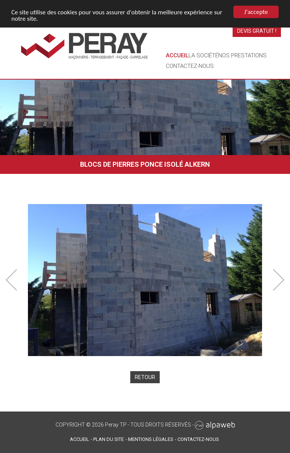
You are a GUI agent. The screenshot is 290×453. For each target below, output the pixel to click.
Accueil (177, 55)
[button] (17, 280)
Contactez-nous (190, 66)
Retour (145, 377)
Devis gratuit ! (256, 31)
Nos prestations (242, 55)
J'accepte (256, 12)
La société (203, 55)
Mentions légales (150, 439)
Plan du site (108, 439)
